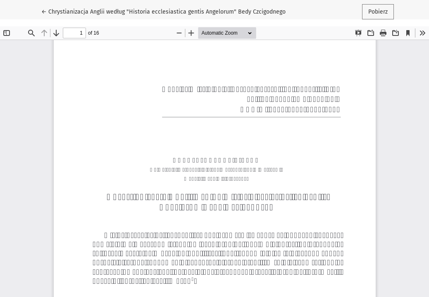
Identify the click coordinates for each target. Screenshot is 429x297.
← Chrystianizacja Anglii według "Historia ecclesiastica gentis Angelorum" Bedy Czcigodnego (163, 11)
